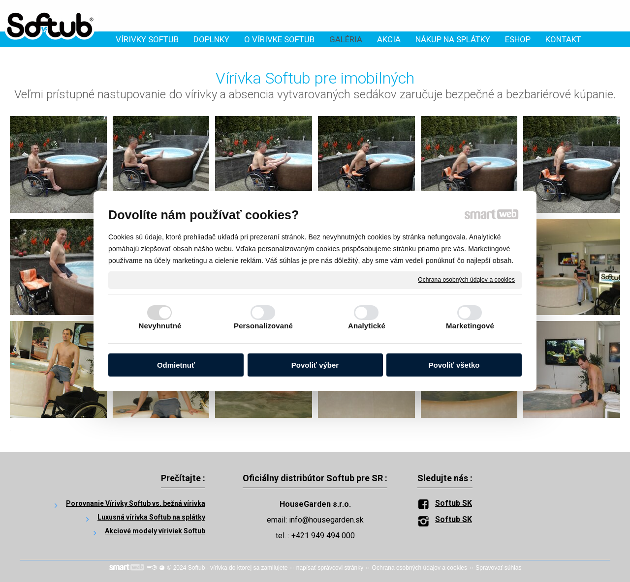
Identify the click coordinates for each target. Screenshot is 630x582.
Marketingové (470, 325)
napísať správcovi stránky (330, 567)
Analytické (366, 325)
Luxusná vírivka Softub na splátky (151, 517)
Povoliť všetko (454, 365)
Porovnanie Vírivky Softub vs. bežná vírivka (135, 503)
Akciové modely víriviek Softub (155, 531)
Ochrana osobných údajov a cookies (466, 279)
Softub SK (453, 503)
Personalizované (263, 325)
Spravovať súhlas (498, 567)
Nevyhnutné (160, 325)
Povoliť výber (315, 365)
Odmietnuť (176, 365)
